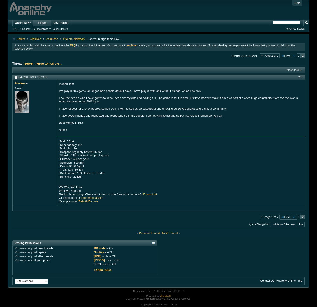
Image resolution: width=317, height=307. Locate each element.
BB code (100, 248)
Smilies (99, 252)
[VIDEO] (99, 260)
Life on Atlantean (74, 39)
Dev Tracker (60, 22)
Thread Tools (292, 70)
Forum (42, 22)
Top (301, 224)
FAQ (15, 29)
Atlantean (52, 39)
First (285, 56)
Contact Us (267, 280)
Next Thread (170, 233)
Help (297, 3)
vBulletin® (165, 296)
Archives (35, 39)
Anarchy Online (286, 280)
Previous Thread (149, 233)
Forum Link (150, 194)
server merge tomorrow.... (43, 63)
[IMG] (97, 256)
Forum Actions (40, 29)
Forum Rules (102, 270)
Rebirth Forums (88, 201)
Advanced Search (295, 28)
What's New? (23, 22)
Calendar (25, 29)
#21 (300, 76)
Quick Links (59, 29)
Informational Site (92, 197)
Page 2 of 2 (271, 55)
